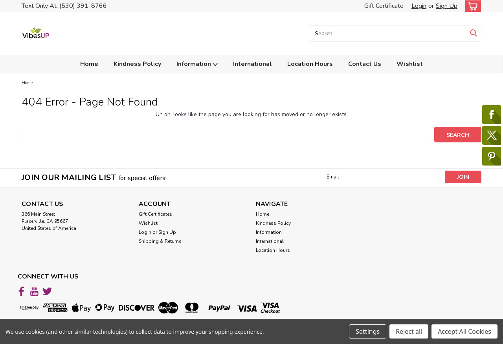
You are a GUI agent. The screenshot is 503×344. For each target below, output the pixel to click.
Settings (368, 331)
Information (197, 64)
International (252, 64)
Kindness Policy (137, 64)
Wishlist (410, 64)
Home (89, 64)
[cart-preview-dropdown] (471, 6)
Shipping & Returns (160, 241)
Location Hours (310, 64)
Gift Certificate (384, 6)
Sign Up (446, 6)
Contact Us (364, 64)
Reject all (409, 331)
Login (418, 6)
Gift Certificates (155, 214)
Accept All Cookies (464, 331)
